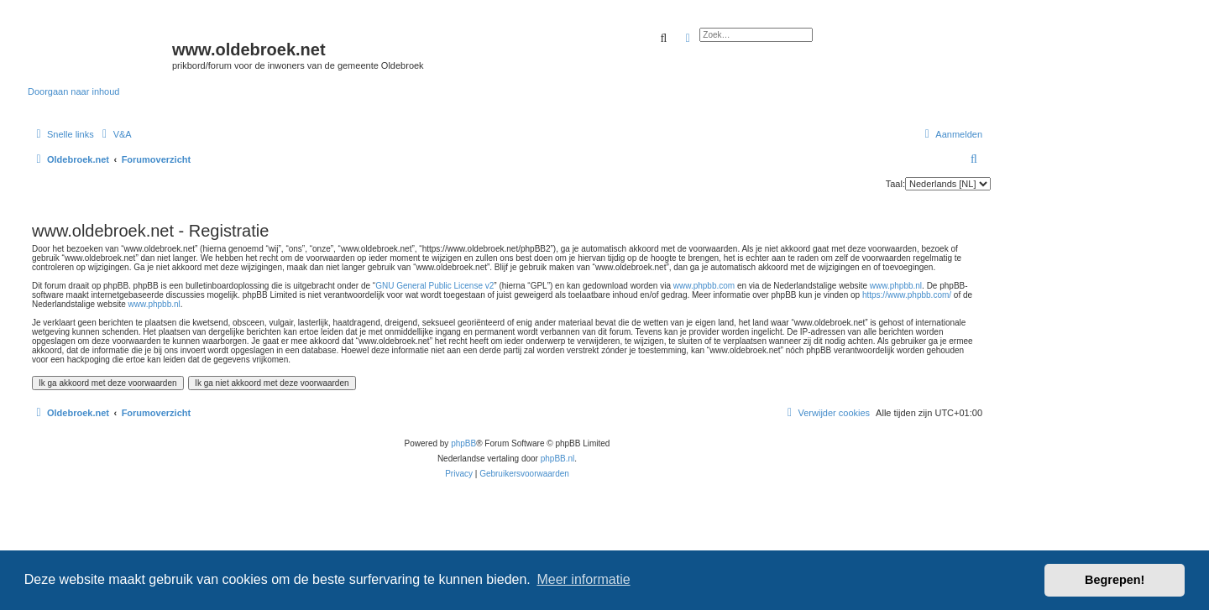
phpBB (463, 443)
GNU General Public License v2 (434, 285)
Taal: (895, 184)
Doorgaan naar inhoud (73, 91)
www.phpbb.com (704, 285)
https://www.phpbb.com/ (906, 295)
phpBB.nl (558, 458)
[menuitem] (115, 134)
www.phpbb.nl (896, 285)
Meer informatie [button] (583, 579)
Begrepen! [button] (1114, 580)
